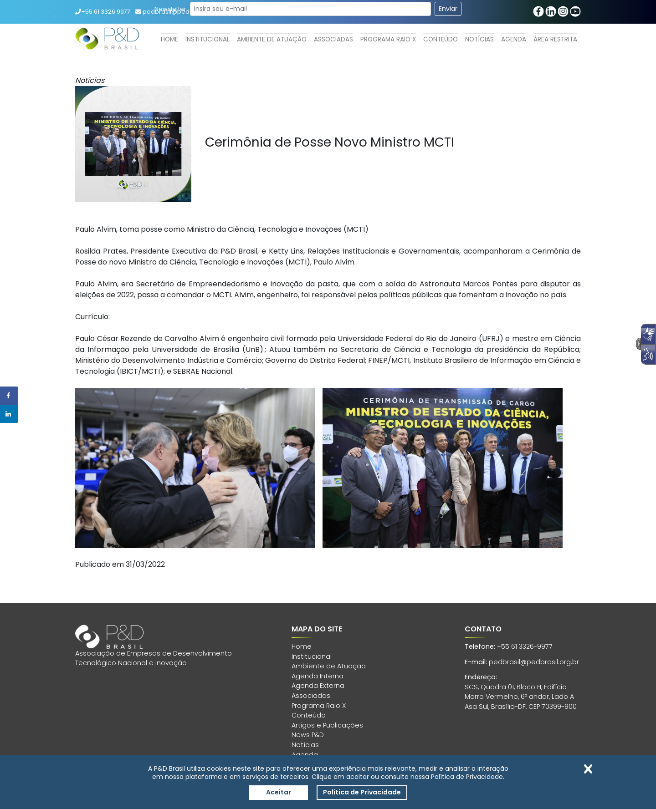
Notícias (479, 39)
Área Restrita (555, 39)
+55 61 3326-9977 (525, 646)
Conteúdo (440, 39)
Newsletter (170, 9)
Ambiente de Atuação (272, 39)
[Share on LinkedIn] (9, 414)
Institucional (207, 39)
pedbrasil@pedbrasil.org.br (534, 662)
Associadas (333, 39)
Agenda (513, 39)
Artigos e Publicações (327, 725)
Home (169, 39)
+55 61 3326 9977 (102, 11)
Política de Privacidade (362, 792)
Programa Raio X (388, 39)
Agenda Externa (318, 685)
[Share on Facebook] (9, 396)
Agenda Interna (317, 676)
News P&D (308, 734)
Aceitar (278, 792)
